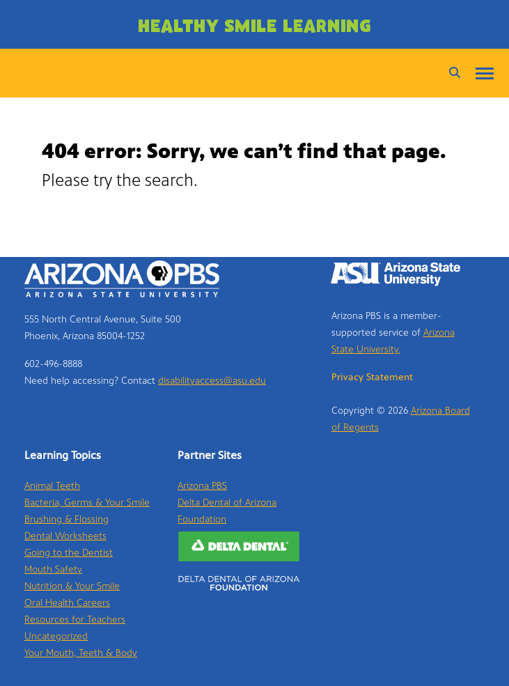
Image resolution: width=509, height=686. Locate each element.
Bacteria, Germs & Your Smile (87, 502)
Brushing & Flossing (66, 519)
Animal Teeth (52, 486)
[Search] (451, 73)
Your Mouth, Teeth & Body (80, 653)
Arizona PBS (202, 486)
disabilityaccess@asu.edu (212, 381)
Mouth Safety (53, 569)
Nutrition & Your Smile (72, 586)
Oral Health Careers (67, 603)
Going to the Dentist (68, 553)
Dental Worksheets (65, 536)
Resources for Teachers (74, 619)
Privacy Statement (372, 377)
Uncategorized (56, 636)
